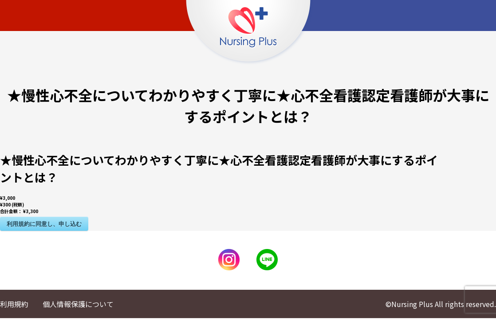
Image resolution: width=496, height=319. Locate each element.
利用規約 (14, 304)
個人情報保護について (78, 304)
